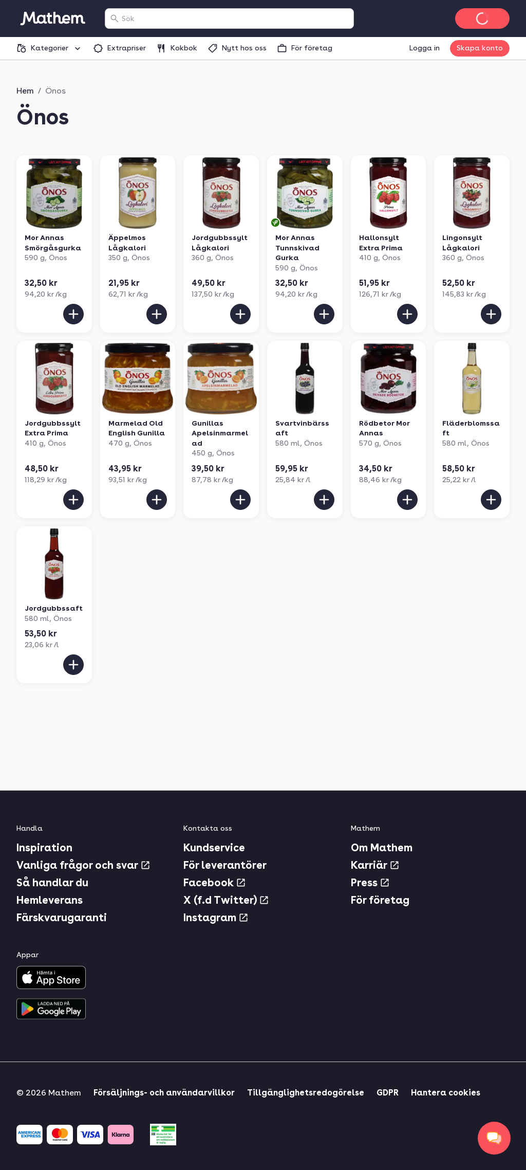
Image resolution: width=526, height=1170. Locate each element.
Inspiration (44, 848)
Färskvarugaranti (61, 917)
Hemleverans (49, 900)
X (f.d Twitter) (226, 900)
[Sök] (114, 18)
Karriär (375, 865)
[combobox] (235, 18)
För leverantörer (225, 865)
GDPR (388, 1093)
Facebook (214, 882)
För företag (380, 900)
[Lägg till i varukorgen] (73, 314)
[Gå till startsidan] (52, 18)
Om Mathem (381, 848)
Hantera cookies (445, 1093)
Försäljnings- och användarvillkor (164, 1093)
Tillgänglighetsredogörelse (305, 1093)
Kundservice (214, 848)
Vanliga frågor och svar (83, 865)
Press (370, 882)
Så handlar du (52, 882)
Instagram (216, 917)
